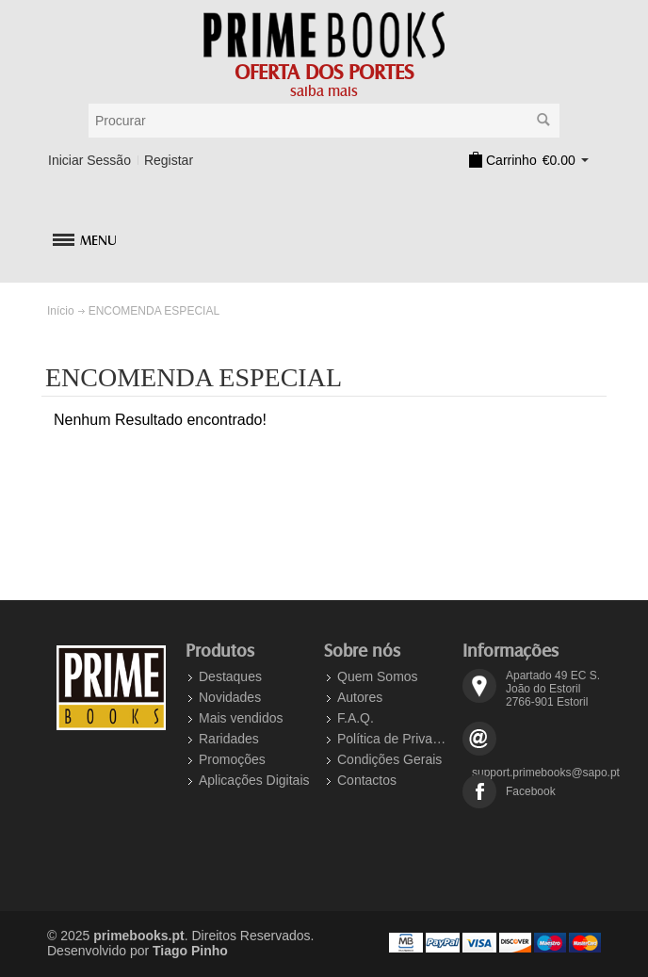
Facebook (531, 791)
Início (60, 311)
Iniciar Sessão (89, 160)
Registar (168, 160)
